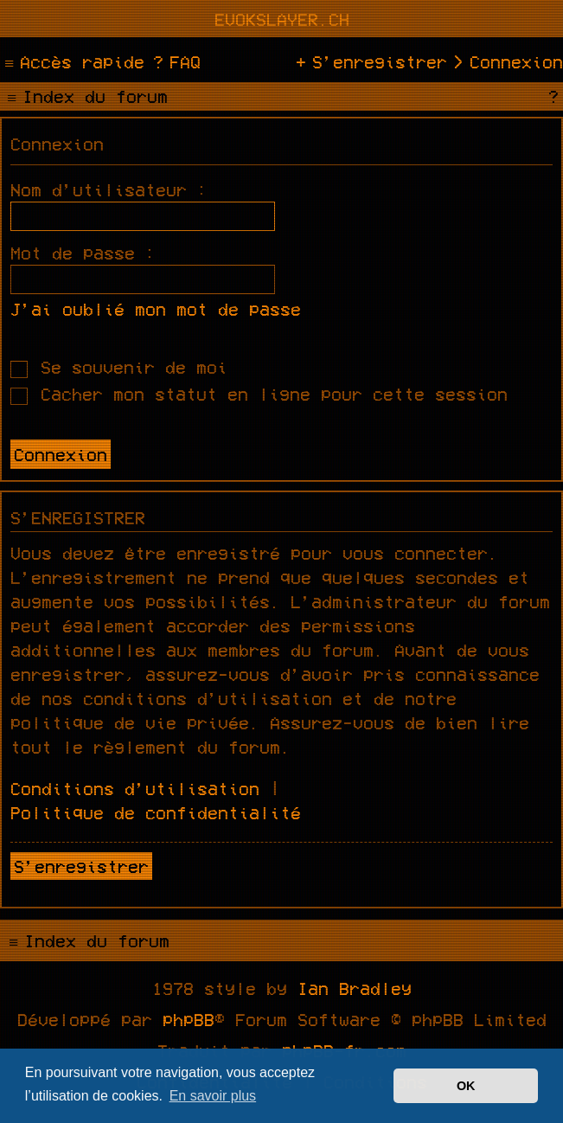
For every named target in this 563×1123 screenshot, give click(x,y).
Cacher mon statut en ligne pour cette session (259, 393)
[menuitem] (175, 61)
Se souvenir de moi (118, 367)
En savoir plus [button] (213, 1095)
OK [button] (466, 1086)
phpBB (188, 1019)
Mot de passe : (83, 252)
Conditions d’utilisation (134, 788)
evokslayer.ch (281, 19)
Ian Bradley (354, 988)
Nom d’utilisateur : (109, 189)
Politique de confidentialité (155, 812)
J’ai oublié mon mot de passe (155, 309)
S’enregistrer (81, 866)
